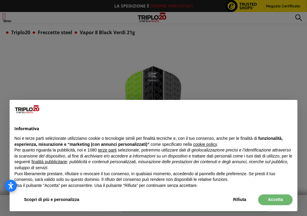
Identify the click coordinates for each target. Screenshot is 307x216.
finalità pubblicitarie (49, 161)
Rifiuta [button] (239, 199)
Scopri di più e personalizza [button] (51, 199)
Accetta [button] (275, 199)
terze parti (107, 150)
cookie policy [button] (205, 144)
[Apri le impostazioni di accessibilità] (11, 186)
